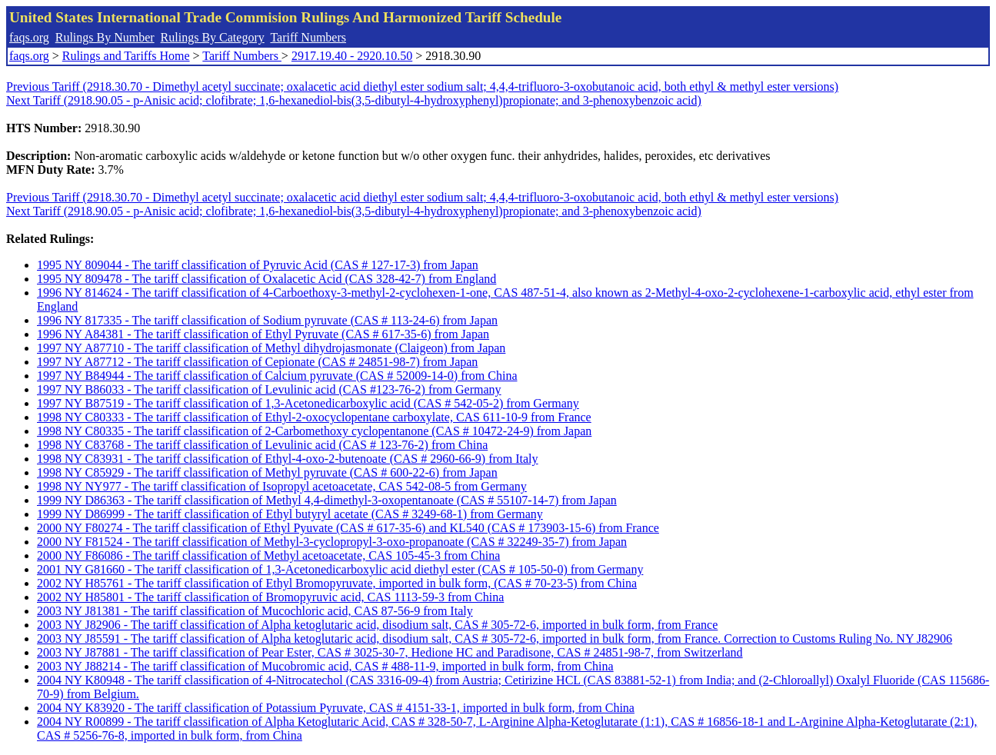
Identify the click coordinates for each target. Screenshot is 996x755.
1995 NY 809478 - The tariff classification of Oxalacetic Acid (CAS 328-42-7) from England (266, 278)
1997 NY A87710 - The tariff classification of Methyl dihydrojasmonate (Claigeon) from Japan (271, 347)
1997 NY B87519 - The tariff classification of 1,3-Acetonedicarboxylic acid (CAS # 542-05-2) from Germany (308, 403)
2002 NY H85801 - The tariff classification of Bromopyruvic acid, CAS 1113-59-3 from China (270, 597)
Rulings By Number (105, 37)
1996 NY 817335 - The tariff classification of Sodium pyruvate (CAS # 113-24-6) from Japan (267, 320)
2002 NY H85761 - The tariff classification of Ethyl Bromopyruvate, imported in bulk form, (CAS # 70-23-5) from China (337, 583)
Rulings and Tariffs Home (126, 55)
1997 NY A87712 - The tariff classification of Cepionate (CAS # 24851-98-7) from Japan (257, 361)
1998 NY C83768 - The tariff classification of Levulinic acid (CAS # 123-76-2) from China (262, 444)
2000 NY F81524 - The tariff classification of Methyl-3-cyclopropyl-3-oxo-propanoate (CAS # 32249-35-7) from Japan (332, 541)
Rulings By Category (213, 37)
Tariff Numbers (308, 37)
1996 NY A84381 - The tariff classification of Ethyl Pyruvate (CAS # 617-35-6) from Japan (263, 334)
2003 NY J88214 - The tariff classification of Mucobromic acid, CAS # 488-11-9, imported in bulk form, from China (325, 666)
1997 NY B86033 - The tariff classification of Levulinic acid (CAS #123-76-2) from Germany (269, 389)
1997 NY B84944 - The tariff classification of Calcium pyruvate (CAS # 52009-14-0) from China (277, 375)
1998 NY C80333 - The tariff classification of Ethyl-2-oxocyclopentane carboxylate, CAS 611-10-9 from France (314, 417)
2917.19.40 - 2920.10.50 (351, 55)
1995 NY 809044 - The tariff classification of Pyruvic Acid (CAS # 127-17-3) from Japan (257, 264)
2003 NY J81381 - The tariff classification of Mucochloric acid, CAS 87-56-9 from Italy (255, 610)
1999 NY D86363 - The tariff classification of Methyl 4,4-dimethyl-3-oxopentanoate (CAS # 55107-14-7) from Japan (327, 500)
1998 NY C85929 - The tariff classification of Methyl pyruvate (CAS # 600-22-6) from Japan (267, 472)
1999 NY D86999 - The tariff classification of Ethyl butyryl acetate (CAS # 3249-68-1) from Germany (290, 514)
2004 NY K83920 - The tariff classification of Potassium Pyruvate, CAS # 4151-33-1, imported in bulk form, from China (336, 707)
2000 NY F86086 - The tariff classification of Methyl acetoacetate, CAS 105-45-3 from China (268, 555)
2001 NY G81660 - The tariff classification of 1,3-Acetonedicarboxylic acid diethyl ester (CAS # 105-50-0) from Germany (340, 569)
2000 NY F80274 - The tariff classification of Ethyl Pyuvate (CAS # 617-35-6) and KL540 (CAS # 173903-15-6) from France (348, 527)
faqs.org (29, 37)
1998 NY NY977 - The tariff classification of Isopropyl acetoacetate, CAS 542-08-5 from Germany (282, 486)
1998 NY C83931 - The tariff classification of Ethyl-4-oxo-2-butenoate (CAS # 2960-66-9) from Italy (287, 458)
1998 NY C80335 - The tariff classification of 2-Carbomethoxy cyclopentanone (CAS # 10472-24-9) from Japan (314, 430)
